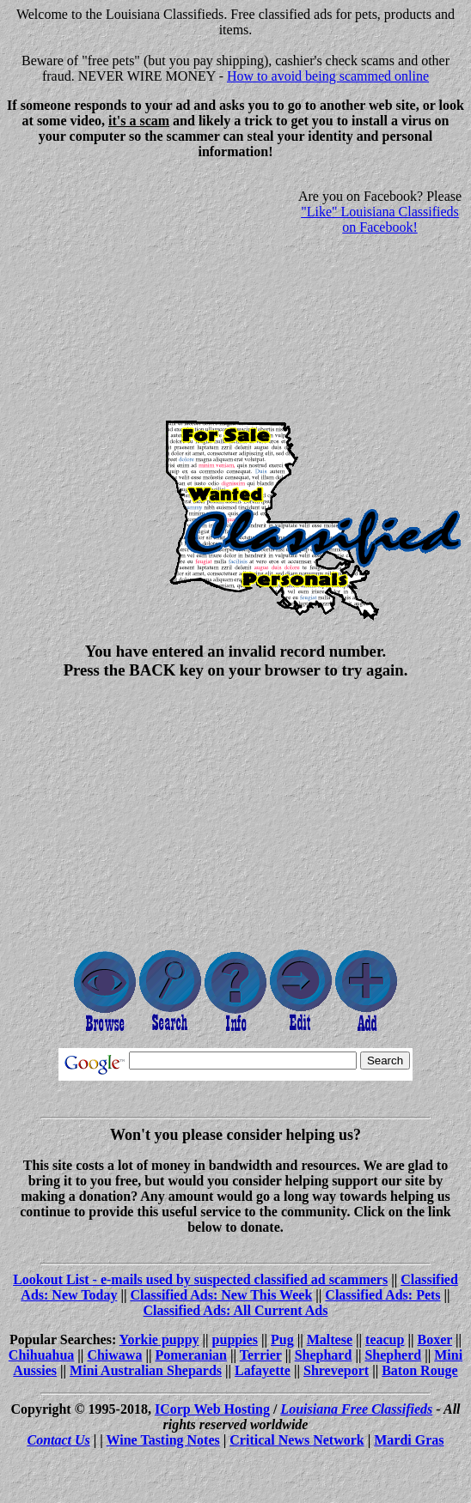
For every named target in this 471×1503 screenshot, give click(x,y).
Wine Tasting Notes (163, 1440)
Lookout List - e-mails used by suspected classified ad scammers (200, 1279)
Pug (282, 1339)
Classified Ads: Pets (382, 1295)
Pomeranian (191, 1355)
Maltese (329, 1339)
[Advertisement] (151, 293)
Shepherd (392, 1355)
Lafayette (263, 1370)
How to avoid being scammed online (328, 76)
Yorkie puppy (159, 1339)
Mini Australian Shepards (146, 1370)
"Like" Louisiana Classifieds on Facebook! (380, 219)
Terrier (261, 1355)
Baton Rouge (419, 1370)
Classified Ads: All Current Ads (236, 1310)
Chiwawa (114, 1355)
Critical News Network (296, 1440)
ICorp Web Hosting (212, 1409)
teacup (384, 1339)
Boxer (434, 1339)
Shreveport (336, 1370)
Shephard (323, 1355)
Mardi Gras (408, 1440)
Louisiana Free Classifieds (356, 1409)
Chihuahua (42, 1355)
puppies (235, 1339)
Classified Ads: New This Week (221, 1295)
